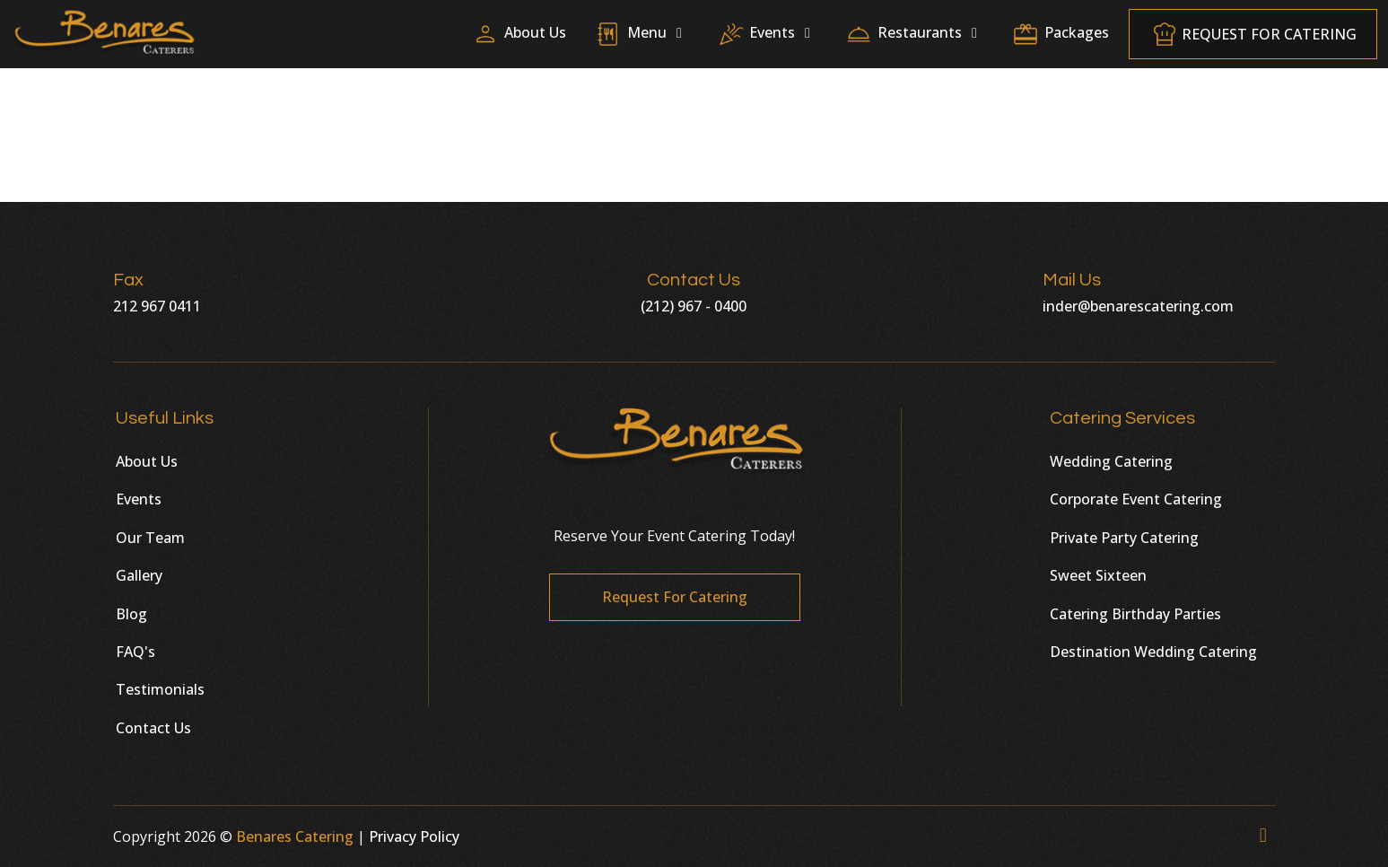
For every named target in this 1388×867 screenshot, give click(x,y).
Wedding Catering (1111, 461)
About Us (147, 461)
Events (138, 499)
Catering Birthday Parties (1135, 614)
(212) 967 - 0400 (693, 306)
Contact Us (153, 728)
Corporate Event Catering (1136, 499)
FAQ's (135, 651)
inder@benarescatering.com (1138, 306)
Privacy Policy (414, 836)
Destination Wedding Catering (1153, 651)
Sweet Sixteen (1098, 575)
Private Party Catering (1124, 537)
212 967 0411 (157, 306)
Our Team (150, 537)
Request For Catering (1253, 38)
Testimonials (160, 689)
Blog (131, 614)
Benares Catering (295, 836)
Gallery (139, 575)
